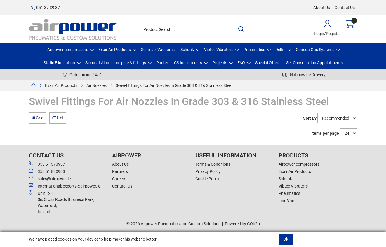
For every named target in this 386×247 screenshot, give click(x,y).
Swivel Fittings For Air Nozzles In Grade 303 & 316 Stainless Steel (174, 85)
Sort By (310, 118)
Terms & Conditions (212, 164)
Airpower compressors (67, 49)
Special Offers (267, 62)
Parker (162, 62)
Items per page (325, 133)
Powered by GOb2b (242, 223)
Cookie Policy (207, 178)
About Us (321, 7)
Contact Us (345, 7)
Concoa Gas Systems (315, 49)
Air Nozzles (96, 85)
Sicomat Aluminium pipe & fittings (115, 62)
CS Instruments (188, 62)
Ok (285, 239)
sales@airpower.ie (50, 178)
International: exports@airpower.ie (64, 185)
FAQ (241, 62)
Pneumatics (254, 49)
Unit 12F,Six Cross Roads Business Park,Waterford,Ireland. (61, 202)
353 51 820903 (47, 171)
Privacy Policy (207, 171)
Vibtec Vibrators (218, 49)
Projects (219, 62)
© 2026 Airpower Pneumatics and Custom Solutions (173, 223)
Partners (120, 171)
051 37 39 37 (45, 7)
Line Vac (286, 200)
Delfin (280, 49)
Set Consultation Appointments (314, 62)
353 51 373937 (47, 164)
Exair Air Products (114, 49)
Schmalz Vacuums (158, 49)
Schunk (187, 49)
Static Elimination (59, 62)
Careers (119, 178)
